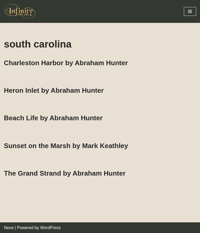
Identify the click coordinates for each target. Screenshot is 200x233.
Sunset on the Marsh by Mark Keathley (66, 146)
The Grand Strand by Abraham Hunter (65, 173)
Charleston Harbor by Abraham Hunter (66, 63)
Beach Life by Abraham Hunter (53, 118)
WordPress (50, 227)
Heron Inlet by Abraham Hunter (54, 90)
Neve (9, 227)
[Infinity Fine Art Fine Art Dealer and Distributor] (21, 11)
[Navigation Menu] (190, 11)
